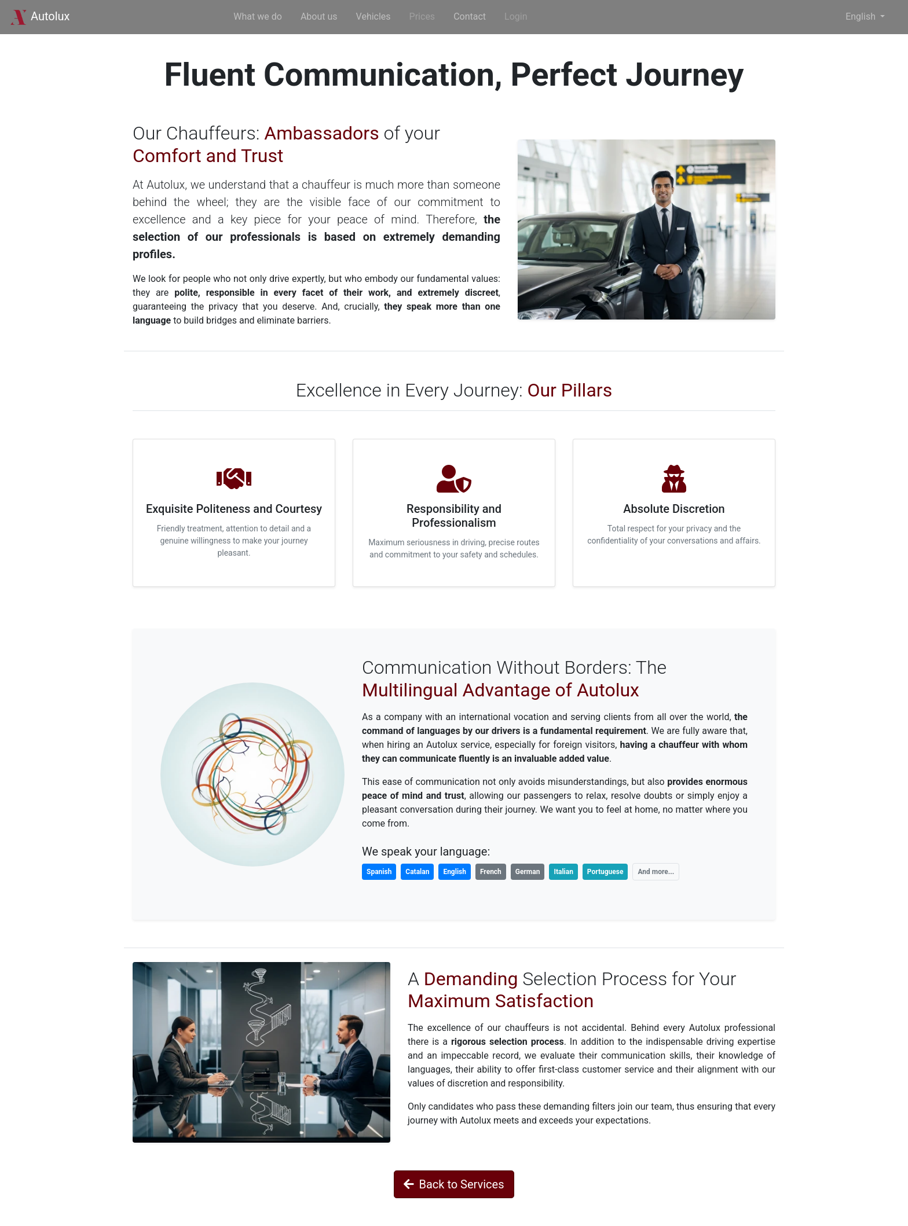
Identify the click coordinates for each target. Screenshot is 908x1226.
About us (319, 16)
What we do (257, 16)
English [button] (861, 16)
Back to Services (454, 1184)
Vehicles (373, 16)
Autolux (39, 16)
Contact (469, 16)
